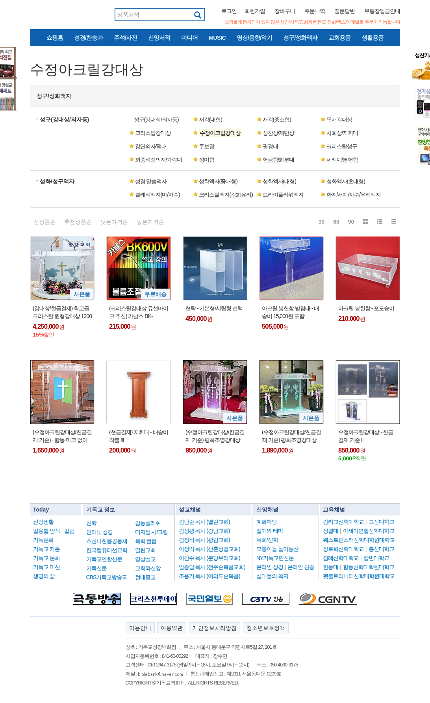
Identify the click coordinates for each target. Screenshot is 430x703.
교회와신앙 (148, 568)
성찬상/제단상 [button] (279, 133)
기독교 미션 (46, 567)
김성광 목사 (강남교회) (204, 531)
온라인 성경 (269, 567)
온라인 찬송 (300, 567)
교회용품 (339, 37)
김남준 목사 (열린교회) (204, 522)
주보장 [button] (206, 146)
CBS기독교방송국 (106, 577)
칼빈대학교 (376, 558)
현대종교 (145, 577)
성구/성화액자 (300, 37)
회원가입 (255, 11)
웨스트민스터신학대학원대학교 (359, 540)
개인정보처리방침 (215, 628)
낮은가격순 (114, 222)
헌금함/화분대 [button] (279, 159)
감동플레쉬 (148, 523)
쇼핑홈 (54, 37)
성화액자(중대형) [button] (218, 181)
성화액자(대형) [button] (279, 181)
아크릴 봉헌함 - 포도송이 (366, 308)
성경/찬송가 (88, 37)
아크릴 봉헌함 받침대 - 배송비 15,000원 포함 (290, 312)
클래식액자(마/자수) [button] (157, 194)
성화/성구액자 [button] (57, 181)
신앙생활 (43, 522)
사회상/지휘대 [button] (342, 133)
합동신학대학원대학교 (368, 567)
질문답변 (344, 11)
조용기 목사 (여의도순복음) (209, 576)
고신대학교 (381, 522)
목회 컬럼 (146, 541)
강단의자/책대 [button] (151, 146)
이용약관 (172, 628)
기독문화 (43, 540)
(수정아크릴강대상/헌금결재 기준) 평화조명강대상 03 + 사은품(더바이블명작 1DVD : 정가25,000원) (215, 436)
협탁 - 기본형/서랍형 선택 (214, 308)
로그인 (229, 11)
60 (336, 222)
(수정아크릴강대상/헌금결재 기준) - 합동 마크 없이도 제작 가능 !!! (62, 436)
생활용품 (372, 37)
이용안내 (140, 628)
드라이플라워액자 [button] (283, 194)
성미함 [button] (206, 159)
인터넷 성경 (99, 532)
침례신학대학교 (341, 558)
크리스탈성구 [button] (341, 146)
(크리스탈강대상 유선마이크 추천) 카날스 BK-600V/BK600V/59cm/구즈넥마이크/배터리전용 (138, 312)
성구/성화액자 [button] (54, 96)
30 (322, 222)
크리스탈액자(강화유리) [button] (226, 194)
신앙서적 (159, 37)
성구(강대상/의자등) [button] (64, 119)
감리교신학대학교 (343, 522)
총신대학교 (381, 549)
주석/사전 (125, 37)
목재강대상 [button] (339, 119)
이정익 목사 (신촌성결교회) (209, 549)
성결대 (330, 531)
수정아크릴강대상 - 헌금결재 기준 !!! (365, 436)
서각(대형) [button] (210, 119)
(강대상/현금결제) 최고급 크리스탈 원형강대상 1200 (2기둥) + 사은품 (62, 312)
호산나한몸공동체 (106, 541)
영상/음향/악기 (254, 37)
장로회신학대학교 (343, 549)
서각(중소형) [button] (277, 119)
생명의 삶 (44, 576)
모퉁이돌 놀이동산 (277, 549)
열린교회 (145, 550)
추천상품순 (78, 222)
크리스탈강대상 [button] (153, 133)
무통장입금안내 (382, 11)
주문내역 (314, 11)
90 (351, 222)
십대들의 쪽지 (272, 576)
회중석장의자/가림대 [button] (158, 159)
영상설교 (145, 559)
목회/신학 (267, 540)
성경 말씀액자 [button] (151, 181)
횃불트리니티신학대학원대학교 (359, 576)
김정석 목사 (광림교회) (204, 540)
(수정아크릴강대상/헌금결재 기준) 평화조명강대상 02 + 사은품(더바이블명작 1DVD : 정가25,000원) (291, 436)
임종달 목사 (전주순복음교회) (212, 567)
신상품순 (44, 222)
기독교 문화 (46, 558)
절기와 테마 (269, 531)
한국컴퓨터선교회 (106, 550)
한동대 (330, 567)
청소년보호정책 (266, 628)
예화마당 (266, 522)
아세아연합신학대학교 (368, 531)
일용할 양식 (46, 531)
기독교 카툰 (46, 549)
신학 (91, 523)
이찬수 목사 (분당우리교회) (209, 558)
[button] (224, 133)
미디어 (189, 37)
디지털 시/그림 (151, 532)
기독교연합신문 (104, 559)
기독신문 (96, 568)
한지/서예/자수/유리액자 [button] (353, 194)
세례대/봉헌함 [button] (342, 159)
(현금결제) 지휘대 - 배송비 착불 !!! (138, 436)
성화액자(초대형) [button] (345, 181)
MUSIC (217, 37)
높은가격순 (150, 222)
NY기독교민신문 (275, 558)
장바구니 (284, 11)
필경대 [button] (270, 146)
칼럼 (69, 531)
